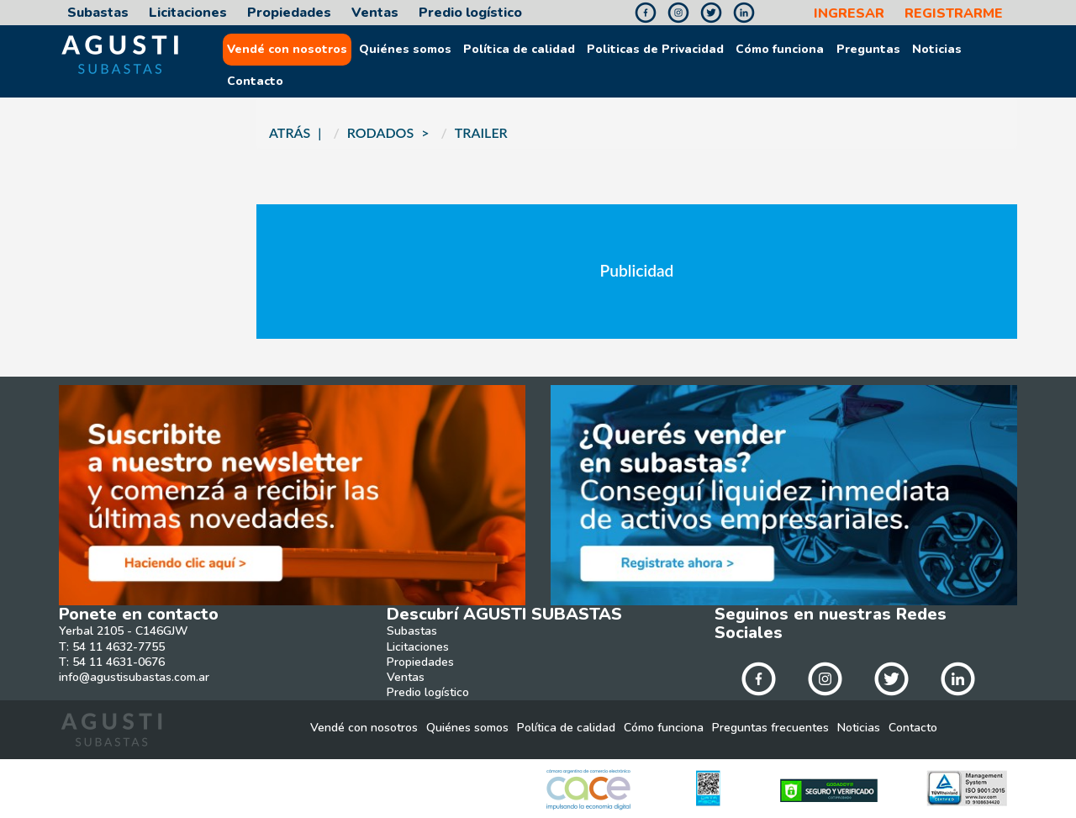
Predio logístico (470, 13)
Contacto (255, 81)
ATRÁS (289, 132)
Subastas (98, 13)
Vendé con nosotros (287, 49)
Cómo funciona (780, 49)
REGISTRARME (954, 14)
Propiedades (289, 13)
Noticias (937, 49)
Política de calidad (519, 49)
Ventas (374, 13)
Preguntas (868, 49)
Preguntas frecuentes (770, 728)
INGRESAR (849, 14)
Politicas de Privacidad (655, 49)
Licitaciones (188, 13)
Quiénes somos (405, 49)
